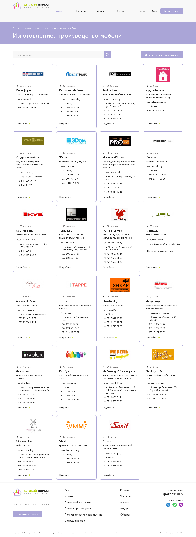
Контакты (70, 496)
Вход (154, 11)
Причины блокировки (78, 502)
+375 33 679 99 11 (70, 391)
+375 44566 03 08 (70, 183)
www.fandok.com (155, 239)
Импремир (153, 301)
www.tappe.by (67, 313)
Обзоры (140, 11)
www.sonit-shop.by (112, 453)
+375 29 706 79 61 (70, 111)
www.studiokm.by (25, 172)
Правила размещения (78, 508)
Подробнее (23, 123)
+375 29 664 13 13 (113, 183)
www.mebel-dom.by (113, 242)
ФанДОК (152, 231)
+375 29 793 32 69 (113, 326)
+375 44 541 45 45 (113, 461)
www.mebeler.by (154, 166)
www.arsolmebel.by (26, 310)
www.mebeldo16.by (113, 383)
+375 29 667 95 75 (26, 318)
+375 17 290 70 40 (26, 181)
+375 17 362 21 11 (26, 394)
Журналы (81, 11)
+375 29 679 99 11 (70, 395)
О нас (68, 490)
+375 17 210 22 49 (113, 187)
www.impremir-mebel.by (158, 313)
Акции (121, 11)
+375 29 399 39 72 (70, 332)
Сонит (107, 441)
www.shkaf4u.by (111, 310)
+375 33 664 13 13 (113, 191)
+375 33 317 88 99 (26, 398)
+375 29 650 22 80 (70, 115)
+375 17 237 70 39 (156, 332)
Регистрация (172, 11)
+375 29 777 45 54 (156, 174)
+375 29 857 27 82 (70, 328)
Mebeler (151, 157)
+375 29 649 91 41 (26, 185)
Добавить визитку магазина (162, 55)
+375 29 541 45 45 (113, 465)
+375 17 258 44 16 (113, 254)
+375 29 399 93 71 (70, 179)
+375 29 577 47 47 (113, 118)
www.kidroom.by (68, 383)
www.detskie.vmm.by (70, 450)
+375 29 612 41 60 (156, 110)
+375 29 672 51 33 (113, 258)
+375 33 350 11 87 (70, 258)
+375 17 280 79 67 (113, 110)
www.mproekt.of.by (112, 172)
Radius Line (110, 90)
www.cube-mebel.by (26, 239)
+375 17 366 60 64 (26, 465)
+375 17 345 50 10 (26, 107)
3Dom (63, 157)
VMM (62, 441)
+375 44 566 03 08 (70, 174)
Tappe (63, 301)
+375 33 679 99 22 (70, 399)
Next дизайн (154, 371)
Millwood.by (24, 441)
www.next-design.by (156, 383)
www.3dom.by (67, 166)
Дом (37, 28)
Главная (16, 28)
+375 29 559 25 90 (156, 398)
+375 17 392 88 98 (113, 318)
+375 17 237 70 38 (156, 328)
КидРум (64, 371)
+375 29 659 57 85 (70, 254)
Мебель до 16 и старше (119, 371)
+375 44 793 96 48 (156, 394)
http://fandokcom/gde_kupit (160, 251)
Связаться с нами (27, 514)
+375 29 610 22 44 (26, 469)
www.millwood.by (25, 450)
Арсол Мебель (26, 301)
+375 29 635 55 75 (113, 397)
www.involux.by (24, 383)
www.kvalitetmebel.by (70, 99)
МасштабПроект (114, 157)
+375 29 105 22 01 (113, 322)
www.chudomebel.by (156, 102)
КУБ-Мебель (24, 231)
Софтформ (23, 90)
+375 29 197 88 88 (156, 179)
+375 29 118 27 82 (69, 324)
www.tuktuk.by (67, 242)
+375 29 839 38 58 (70, 462)
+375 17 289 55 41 (26, 251)
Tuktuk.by (65, 231)
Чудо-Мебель (155, 90)
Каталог (59, 11)
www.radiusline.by (112, 99)
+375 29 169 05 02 (26, 255)
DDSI (181, 532)
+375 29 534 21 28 (113, 262)
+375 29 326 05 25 (26, 322)
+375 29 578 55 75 (113, 401)
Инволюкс (23, 371)
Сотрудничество (75, 520)
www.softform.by (25, 99)
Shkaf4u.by (110, 301)
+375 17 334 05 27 (156, 324)
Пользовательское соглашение (83, 514)
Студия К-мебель (28, 157)
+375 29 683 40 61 (70, 107)
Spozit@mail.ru (173, 494)
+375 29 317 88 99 (26, 402)
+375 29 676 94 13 (70, 458)
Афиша (101, 11)
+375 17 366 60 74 (26, 461)
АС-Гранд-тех (112, 231)
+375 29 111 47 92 (112, 114)
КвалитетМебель (71, 90)
